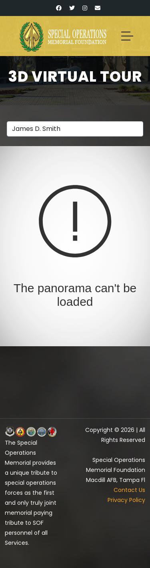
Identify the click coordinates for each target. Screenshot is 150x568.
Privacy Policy (126, 500)
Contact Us (129, 490)
